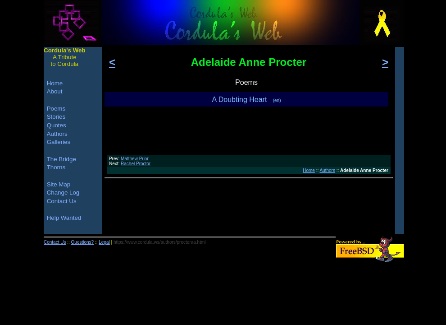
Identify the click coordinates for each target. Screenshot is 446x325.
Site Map (59, 184)
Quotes (56, 125)
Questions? (82, 242)
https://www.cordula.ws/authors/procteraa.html (160, 242)
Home (309, 170)
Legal (104, 242)
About (55, 91)
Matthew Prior (135, 158)
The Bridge (61, 159)
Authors (327, 170)
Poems (56, 108)
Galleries (59, 142)
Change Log (63, 192)
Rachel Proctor (135, 163)
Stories (56, 116)
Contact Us (62, 201)
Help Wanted (64, 217)
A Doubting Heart (246, 99)
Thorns (56, 167)
